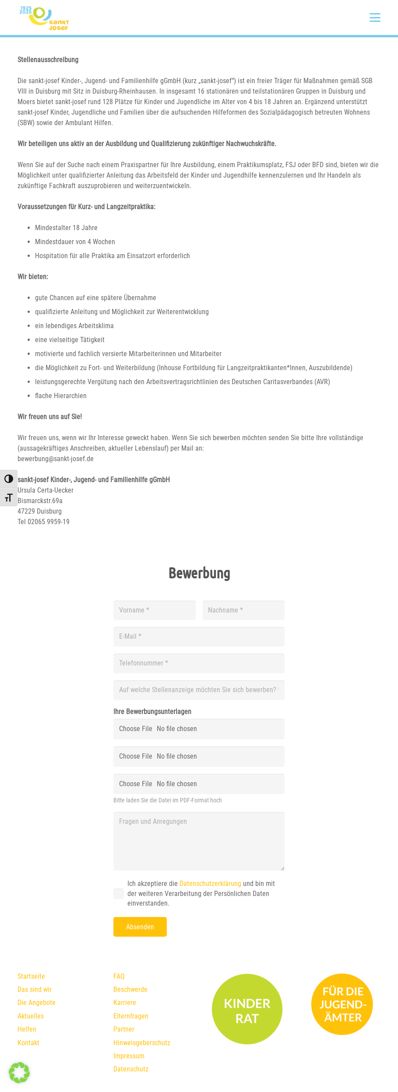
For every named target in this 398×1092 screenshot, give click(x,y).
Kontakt (28, 1043)
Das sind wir (35, 989)
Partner (123, 1029)
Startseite (31, 976)
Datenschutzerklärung (210, 883)
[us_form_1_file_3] (199, 784)
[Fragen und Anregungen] (199, 841)
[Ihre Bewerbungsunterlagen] (199, 729)
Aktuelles (31, 1016)
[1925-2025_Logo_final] (44, 17)
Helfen (27, 1029)
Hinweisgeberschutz (141, 1043)
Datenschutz (130, 1069)
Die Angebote (37, 1002)
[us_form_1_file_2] (199, 756)
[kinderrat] (247, 1009)
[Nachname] (244, 610)
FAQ (119, 976)
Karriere (124, 1002)
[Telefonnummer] (199, 663)
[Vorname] (154, 610)
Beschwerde (130, 989)
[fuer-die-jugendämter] (343, 1004)
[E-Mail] (199, 637)
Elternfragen (130, 1016)
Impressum (128, 1056)
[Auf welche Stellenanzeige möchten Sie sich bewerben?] (199, 690)
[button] (375, 17)
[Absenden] (140, 927)
